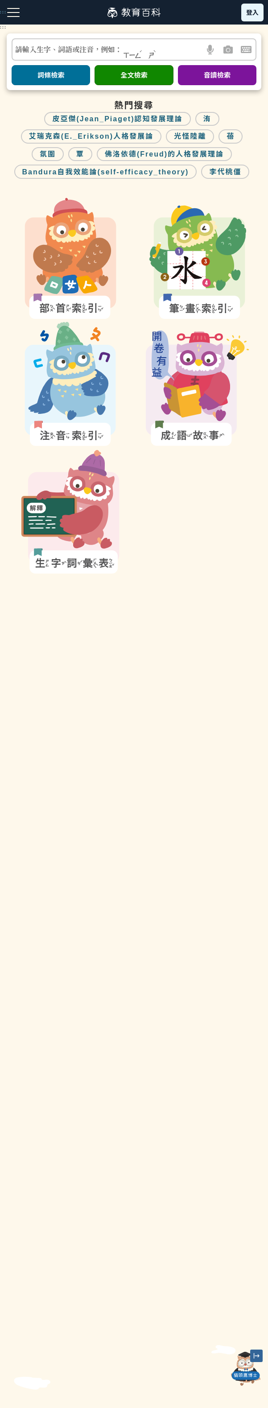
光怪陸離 (190, 136)
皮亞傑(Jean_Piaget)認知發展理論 (117, 119)
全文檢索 (133, 75)
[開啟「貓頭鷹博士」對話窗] (245, 1369)
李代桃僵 (225, 172)
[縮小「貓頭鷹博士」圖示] (256, 1356)
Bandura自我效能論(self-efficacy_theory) (105, 172)
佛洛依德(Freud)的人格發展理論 (164, 154)
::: (3, 27)
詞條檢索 (50, 75)
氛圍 (48, 154)
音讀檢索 (217, 75)
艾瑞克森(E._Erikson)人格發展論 (91, 136)
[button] (211, 49)
